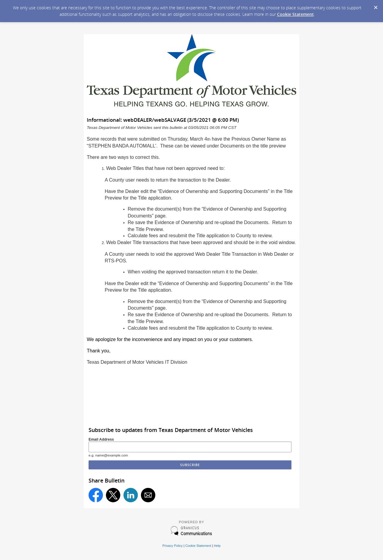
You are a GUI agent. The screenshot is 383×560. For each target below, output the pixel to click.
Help (217, 545)
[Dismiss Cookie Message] (375, 5)
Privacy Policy (172, 545)
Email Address (101, 439)
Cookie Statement (295, 14)
